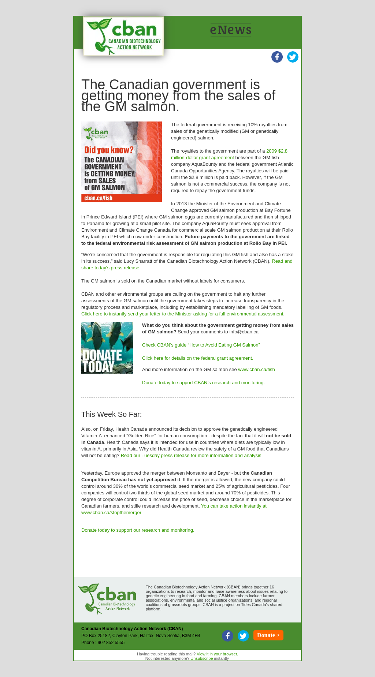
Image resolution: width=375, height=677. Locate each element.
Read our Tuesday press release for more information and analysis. (192, 455)
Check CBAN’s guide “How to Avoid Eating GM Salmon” (201, 345)
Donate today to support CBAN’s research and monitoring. (203, 382)
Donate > (268, 635)
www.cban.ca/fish (256, 369)
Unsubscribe (201, 658)
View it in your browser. (217, 654)
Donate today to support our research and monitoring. (137, 530)
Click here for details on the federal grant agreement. (197, 358)
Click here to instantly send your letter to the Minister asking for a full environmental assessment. (183, 314)
